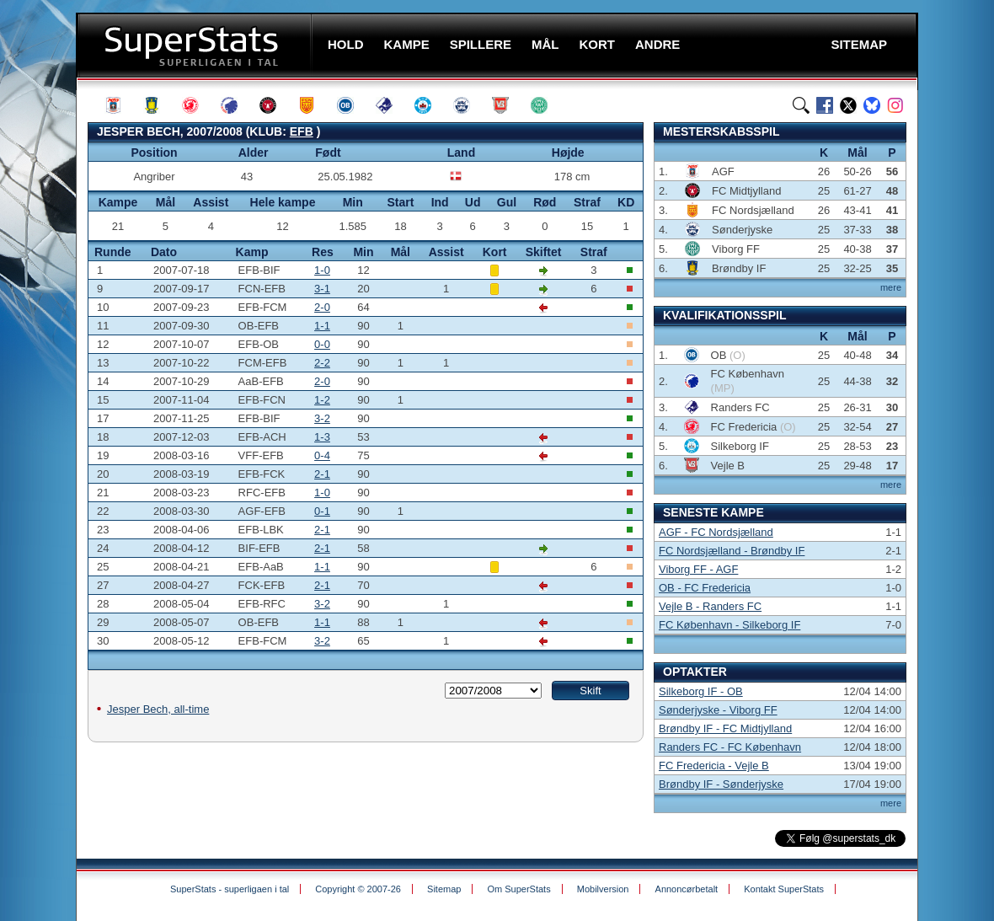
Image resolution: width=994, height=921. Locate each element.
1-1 (322, 325)
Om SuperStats (518, 889)
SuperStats (196, 45)
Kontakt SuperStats (784, 889)
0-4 (322, 455)
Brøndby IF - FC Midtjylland (725, 728)
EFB (301, 131)
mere (890, 287)
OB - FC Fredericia (705, 587)
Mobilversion (603, 889)
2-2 (322, 362)
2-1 (322, 474)
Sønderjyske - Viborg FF (718, 710)
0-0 (322, 344)
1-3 (322, 437)
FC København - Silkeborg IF (729, 624)
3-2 (322, 418)
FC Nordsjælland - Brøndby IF (731, 550)
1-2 (322, 400)
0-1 (322, 511)
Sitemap (444, 889)
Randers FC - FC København (730, 747)
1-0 (322, 270)
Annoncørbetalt (687, 889)
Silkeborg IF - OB (701, 691)
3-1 (322, 288)
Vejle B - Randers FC (710, 606)
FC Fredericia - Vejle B (714, 765)
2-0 (322, 307)
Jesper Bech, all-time (158, 709)
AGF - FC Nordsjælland (716, 532)
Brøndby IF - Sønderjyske (721, 784)
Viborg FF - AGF (698, 569)
